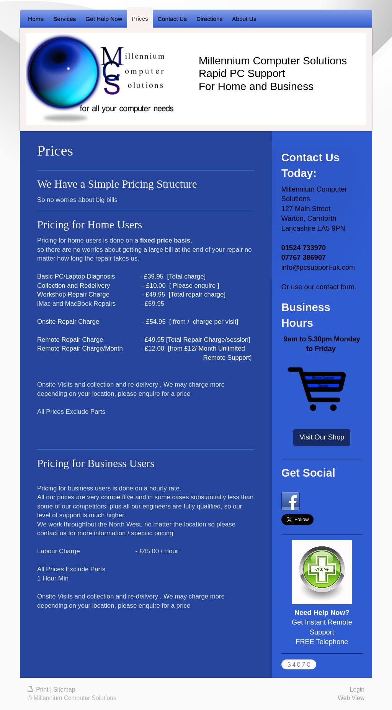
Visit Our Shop (321, 437)
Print (39, 689)
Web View (351, 698)
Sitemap (64, 689)
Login (357, 689)
